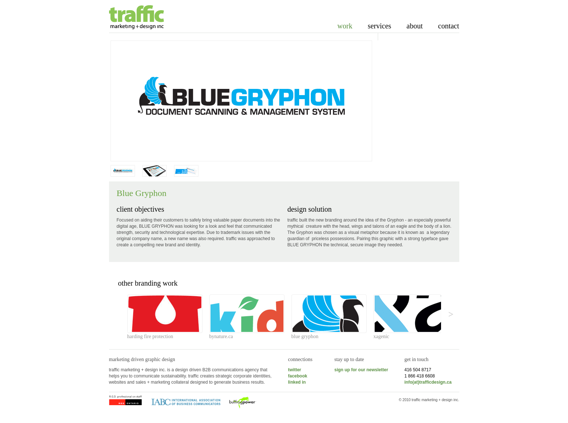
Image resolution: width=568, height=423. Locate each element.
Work (344, 26)
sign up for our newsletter (361, 369)
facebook (298, 376)
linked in (297, 382)
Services (379, 26)
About (414, 26)
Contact (448, 26)
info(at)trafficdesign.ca (428, 382)
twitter (294, 369)
